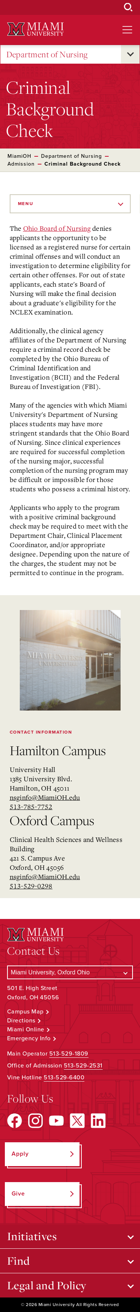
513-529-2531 (83, 1065)
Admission (21, 164)
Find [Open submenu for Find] (18, 1260)
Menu (26, 203)
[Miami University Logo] (35, 29)
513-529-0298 (31, 885)
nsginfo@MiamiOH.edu (45, 797)
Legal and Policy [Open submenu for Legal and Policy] (47, 1285)
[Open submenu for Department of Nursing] (130, 54)
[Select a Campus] (70, 972)
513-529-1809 (68, 1053)
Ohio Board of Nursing (57, 228)
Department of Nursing (47, 54)
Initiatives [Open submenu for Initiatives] (32, 1236)
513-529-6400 (64, 1077)
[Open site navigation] (127, 29)
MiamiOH (19, 156)
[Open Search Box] (128, 7)
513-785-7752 (31, 806)
